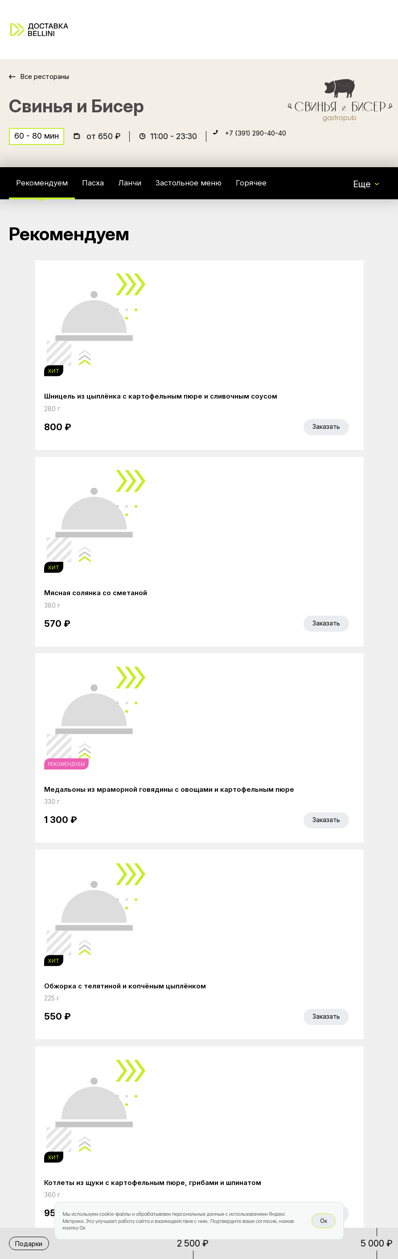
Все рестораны (49, 76)
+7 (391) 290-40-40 (264, 141)
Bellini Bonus (167, 1063)
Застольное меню (209, 189)
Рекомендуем (46, 189)
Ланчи (143, 189)
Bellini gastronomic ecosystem (301, 1039)
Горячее (280, 189)
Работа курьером (179, 1082)
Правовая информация (191, 1119)
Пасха (103, 189)
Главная (159, 1025)
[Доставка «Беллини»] (39, 29)
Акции (155, 1044)
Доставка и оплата (182, 1100)
